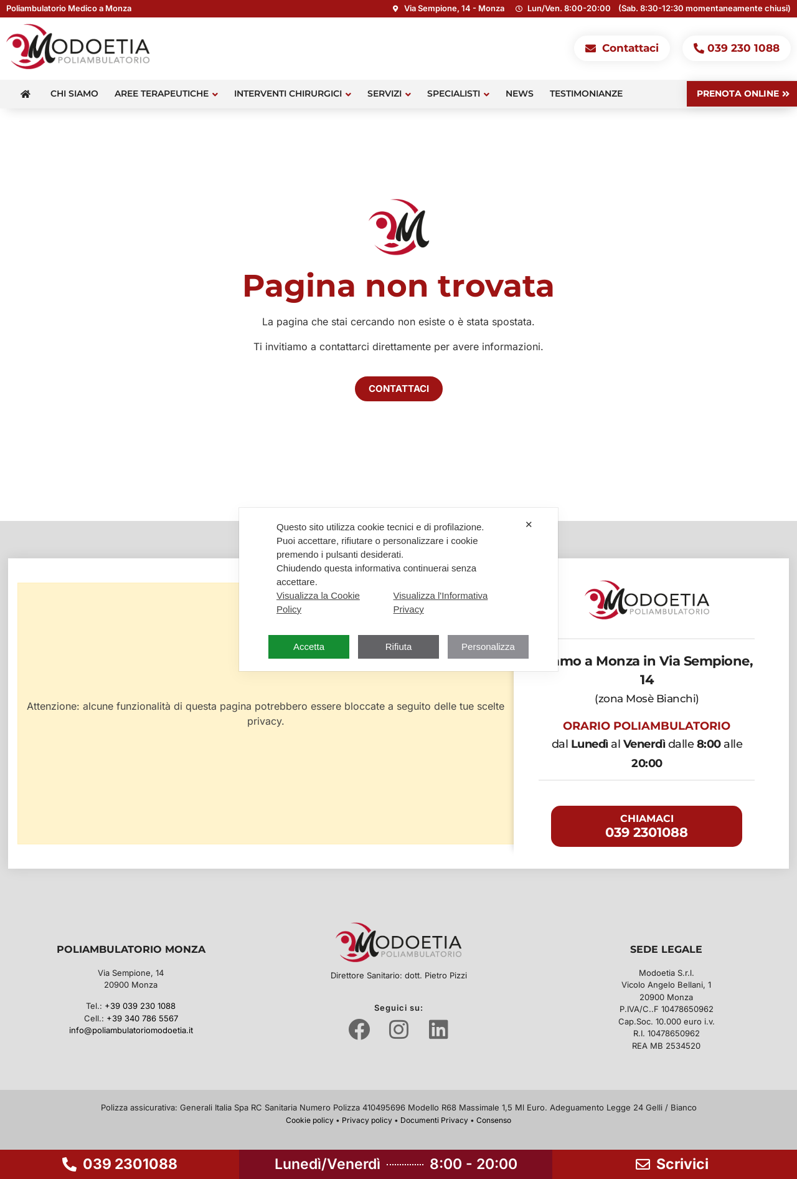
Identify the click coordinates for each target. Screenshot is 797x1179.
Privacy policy (367, 1120)
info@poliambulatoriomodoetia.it (131, 1030)
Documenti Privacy (434, 1120)
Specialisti (458, 93)
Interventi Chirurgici (292, 93)
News (520, 93)
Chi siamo (74, 93)
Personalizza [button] (488, 646)
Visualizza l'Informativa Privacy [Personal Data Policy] (441, 602)
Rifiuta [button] (398, 646)
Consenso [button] (493, 1120)
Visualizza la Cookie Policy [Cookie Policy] (318, 602)
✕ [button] (529, 524)
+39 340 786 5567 (142, 1018)
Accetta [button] (308, 646)
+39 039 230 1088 (140, 1006)
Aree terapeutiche (166, 93)
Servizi (389, 93)
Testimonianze (586, 93)
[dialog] (398, 589)
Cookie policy (310, 1120)
